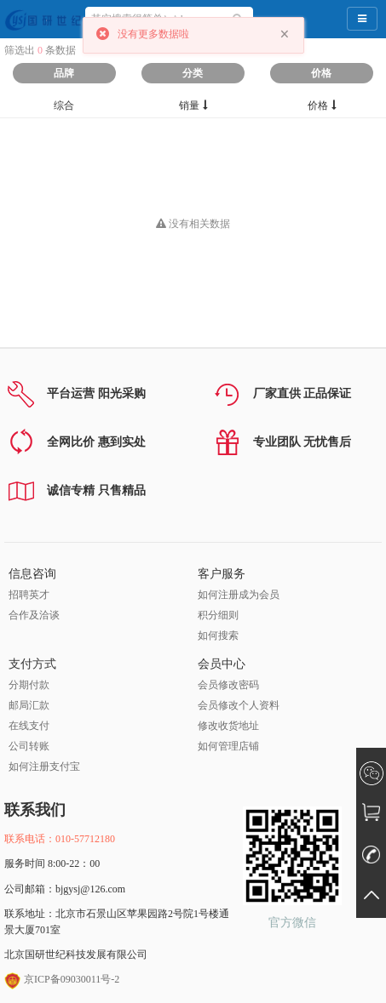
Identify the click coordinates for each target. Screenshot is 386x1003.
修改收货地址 (228, 726)
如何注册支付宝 (44, 766)
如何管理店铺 (228, 746)
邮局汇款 (29, 705)
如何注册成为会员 (238, 595)
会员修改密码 (228, 685)
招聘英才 (29, 595)
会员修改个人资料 (238, 705)
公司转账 (29, 746)
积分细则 (218, 615)
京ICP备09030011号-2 (61, 979)
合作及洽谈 (34, 615)
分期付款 (29, 685)
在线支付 (29, 726)
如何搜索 (218, 635)
